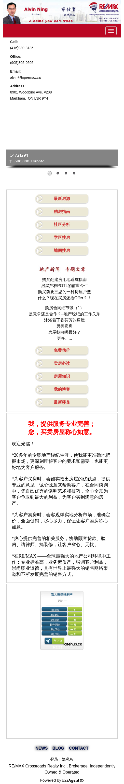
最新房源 (62, 198)
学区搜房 (62, 237)
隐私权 (68, 759)
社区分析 (62, 224)
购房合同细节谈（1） (64, 308)
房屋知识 (62, 376)
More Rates (57, 642)
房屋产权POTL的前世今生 (64, 285)
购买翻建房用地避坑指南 (64, 279)
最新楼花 (62, 402)
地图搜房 (62, 250)
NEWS (41, 748)
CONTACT (79, 748)
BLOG (58, 748)
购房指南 (62, 211)
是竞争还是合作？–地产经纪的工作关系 (64, 314)
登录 (54, 759)
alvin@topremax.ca (25, 77)
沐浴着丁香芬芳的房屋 (64, 320)
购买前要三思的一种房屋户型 (64, 292)
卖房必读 (62, 363)
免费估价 (62, 350)
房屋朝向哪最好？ (64, 332)
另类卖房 (64, 326)
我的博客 (62, 389)
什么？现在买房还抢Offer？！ (64, 298)
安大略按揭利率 (62, 594)
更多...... (64, 338)
